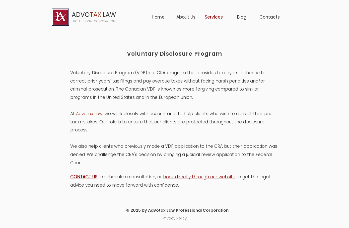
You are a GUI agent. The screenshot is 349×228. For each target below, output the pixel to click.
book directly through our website (199, 177)
